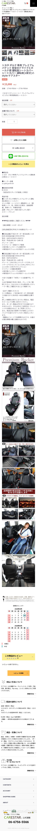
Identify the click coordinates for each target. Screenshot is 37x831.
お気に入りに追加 (19, 140)
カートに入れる (19, 132)
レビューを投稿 (18, 673)
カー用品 (9, 8)
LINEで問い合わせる (21, 156)
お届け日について (8, 111)
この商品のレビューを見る (18, 164)
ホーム (4, 8)
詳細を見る (30, 694)
